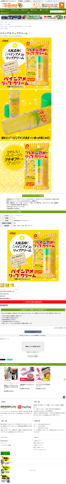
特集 (6, 26)
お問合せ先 (37, 421)
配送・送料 (37, 402)
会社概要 (2, 456)
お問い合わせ (3, 459)
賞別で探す (25, 10)
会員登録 (36, 7)
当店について (4, 10)
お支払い (3, 402)
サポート (36, 437)
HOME (1, 22)
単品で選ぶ (34, 10)
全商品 (6, 28)
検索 (64, 11)
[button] (1, 379)
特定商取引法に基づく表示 (6, 462)
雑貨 (6, 22)
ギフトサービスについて (40, 450)
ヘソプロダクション (18, 215)
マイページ (4, 437)
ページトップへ (64, 397)
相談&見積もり (5, 13)
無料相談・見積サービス (38, 1)
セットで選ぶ (44, 10)
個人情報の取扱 (3, 465)
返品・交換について (39, 447)
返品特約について (4, 339)
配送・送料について (39, 443)
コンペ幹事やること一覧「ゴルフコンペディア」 (55, 1)
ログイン (31, 7)
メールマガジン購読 (6, 445)
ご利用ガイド (50, 7)
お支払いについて (38, 445)
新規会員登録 (4, 441)
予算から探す (15, 10)
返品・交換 (4, 421)
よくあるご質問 (55, 7)
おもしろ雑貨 (7, 24)
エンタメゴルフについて (42, 7)
